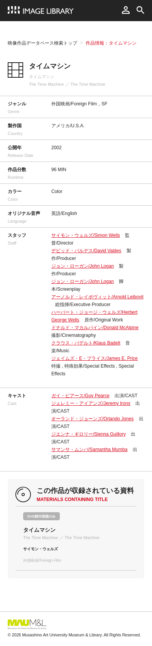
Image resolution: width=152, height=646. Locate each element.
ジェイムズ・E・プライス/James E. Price (94, 358)
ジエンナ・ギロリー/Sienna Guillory (88, 434)
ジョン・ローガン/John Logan (82, 266)
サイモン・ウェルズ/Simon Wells (85, 235)
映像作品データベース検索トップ (42, 43)
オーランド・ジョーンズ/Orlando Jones (92, 418)
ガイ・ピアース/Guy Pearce (80, 395)
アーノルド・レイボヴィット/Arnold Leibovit (97, 297)
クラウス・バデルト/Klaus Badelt (85, 343)
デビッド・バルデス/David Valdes (86, 250)
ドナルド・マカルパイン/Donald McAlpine (94, 327)
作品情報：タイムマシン (111, 43)
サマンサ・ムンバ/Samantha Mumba (89, 449)
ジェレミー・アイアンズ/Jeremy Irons (90, 403)
